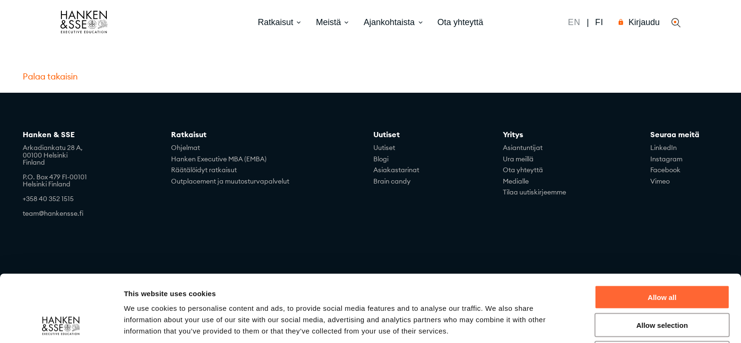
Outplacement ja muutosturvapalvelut (230, 181)
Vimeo (660, 181)
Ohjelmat (185, 147)
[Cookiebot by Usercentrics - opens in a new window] (61, 324)
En (574, 22)
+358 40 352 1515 (48, 198)
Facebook (665, 170)
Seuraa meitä (674, 135)
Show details (496, 324)
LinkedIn (663, 147)
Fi (599, 22)
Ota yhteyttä (460, 22)
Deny (662, 290)
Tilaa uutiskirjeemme (534, 192)
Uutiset (386, 135)
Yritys (513, 135)
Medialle (516, 181)
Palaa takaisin (50, 76)
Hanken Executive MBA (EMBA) (219, 159)
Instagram (666, 159)
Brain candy (392, 181)
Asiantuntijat (523, 147)
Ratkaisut (189, 135)
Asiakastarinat (396, 170)
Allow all (662, 234)
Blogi (380, 159)
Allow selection (662, 262)
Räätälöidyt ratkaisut (204, 170)
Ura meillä (518, 159)
